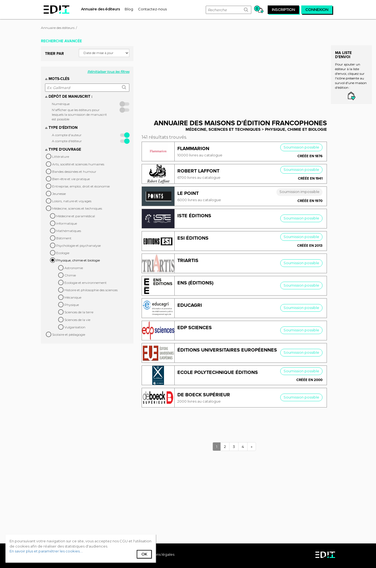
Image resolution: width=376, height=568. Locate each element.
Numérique (61, 104)
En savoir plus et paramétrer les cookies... (46, 551)
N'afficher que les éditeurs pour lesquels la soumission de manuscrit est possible (79, 114)
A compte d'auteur (67, 135)
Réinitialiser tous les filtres (108, 72)
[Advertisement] (238, 74)
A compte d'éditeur (67, 141)
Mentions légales (159, 554)
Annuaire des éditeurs (57, 28)
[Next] (251, 446)
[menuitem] (100, 9)
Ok (144, 554)
